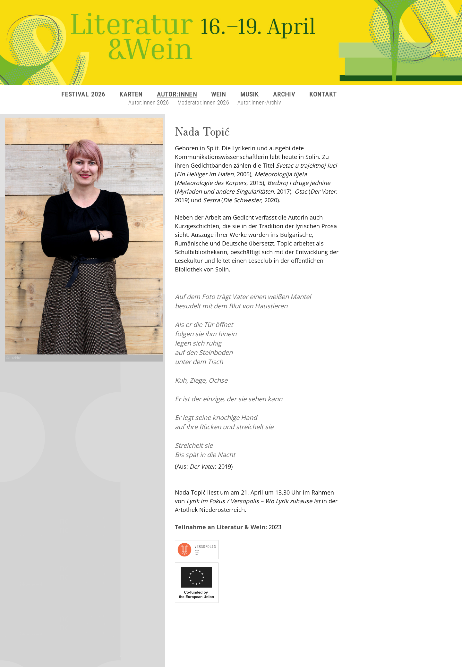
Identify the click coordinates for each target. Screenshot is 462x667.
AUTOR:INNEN (177, 94)
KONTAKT (323, 94)
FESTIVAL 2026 (83, 94)
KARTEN (130, 94)
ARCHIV (284, 94)
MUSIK (249, 94)
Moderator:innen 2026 (203, 102)
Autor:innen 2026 (148, 102)
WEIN (218, 94)
